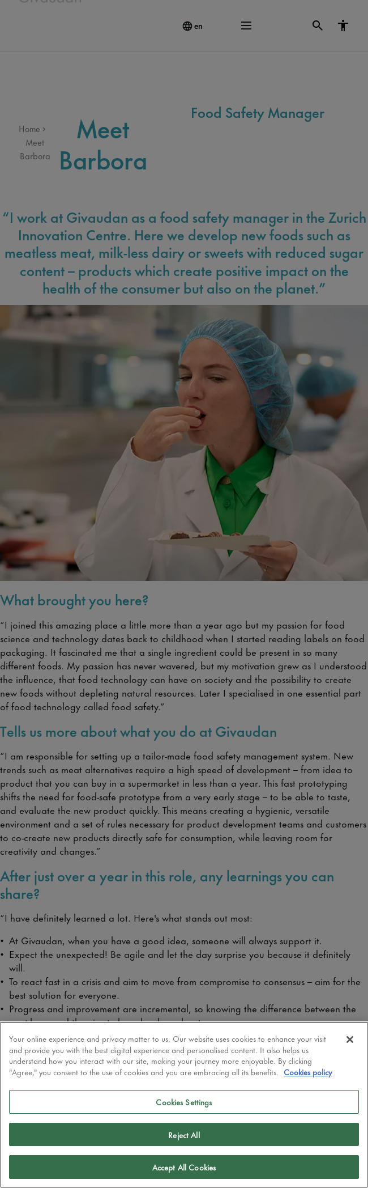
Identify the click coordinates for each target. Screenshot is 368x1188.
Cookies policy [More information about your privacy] (308, 1071)
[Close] (349, 1039)
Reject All (183, 1134)
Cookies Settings (184, 1102)
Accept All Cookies (184, 1167)
